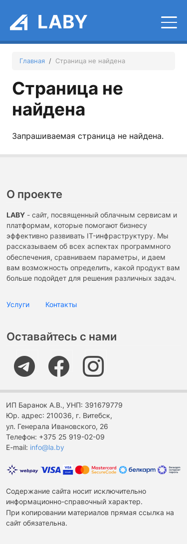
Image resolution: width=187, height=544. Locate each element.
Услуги (17, 304)
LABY (62, 21)
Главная (32, 61)
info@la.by (47, 447)
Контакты (61, 304)
